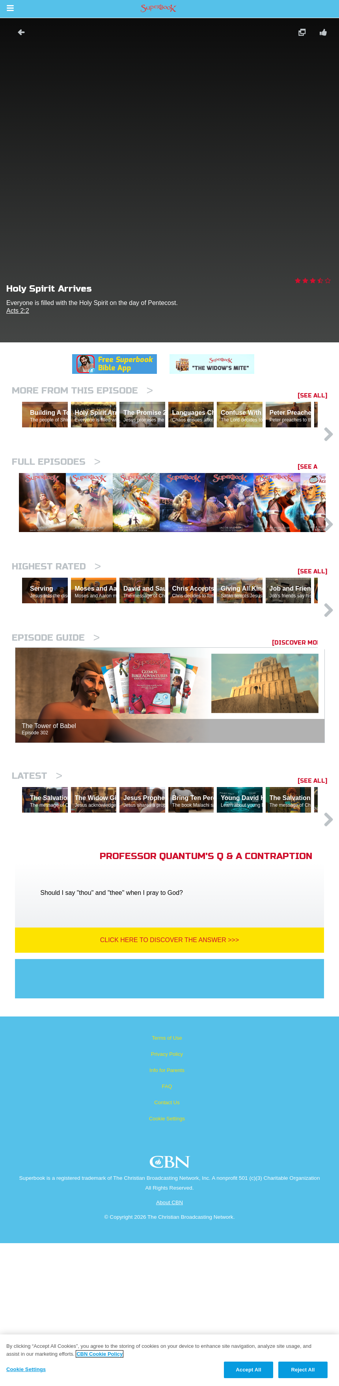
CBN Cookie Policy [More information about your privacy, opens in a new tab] (99, 1354)
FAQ (167, 1229)
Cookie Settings (167, 1261)
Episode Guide (56, 746)
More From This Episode (82, 390)
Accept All (248, 1370)
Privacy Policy (167, 1197)
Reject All (303, 1370)
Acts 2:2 (17, 310)
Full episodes (56, 496)
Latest (37, 884)
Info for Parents (166, 1213)
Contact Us (166, 1245)
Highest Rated (56, 641)
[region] (169, 1360)
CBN (170, 1307)
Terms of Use (167, 1181)
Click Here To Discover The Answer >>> (169, 1082)
